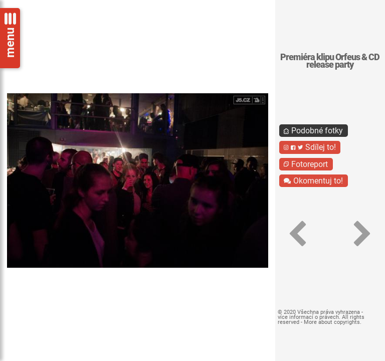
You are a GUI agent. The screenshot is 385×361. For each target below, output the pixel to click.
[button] (297, 234)
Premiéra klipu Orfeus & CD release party (329, 61)
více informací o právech (308, 317)
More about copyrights (332, 322)
